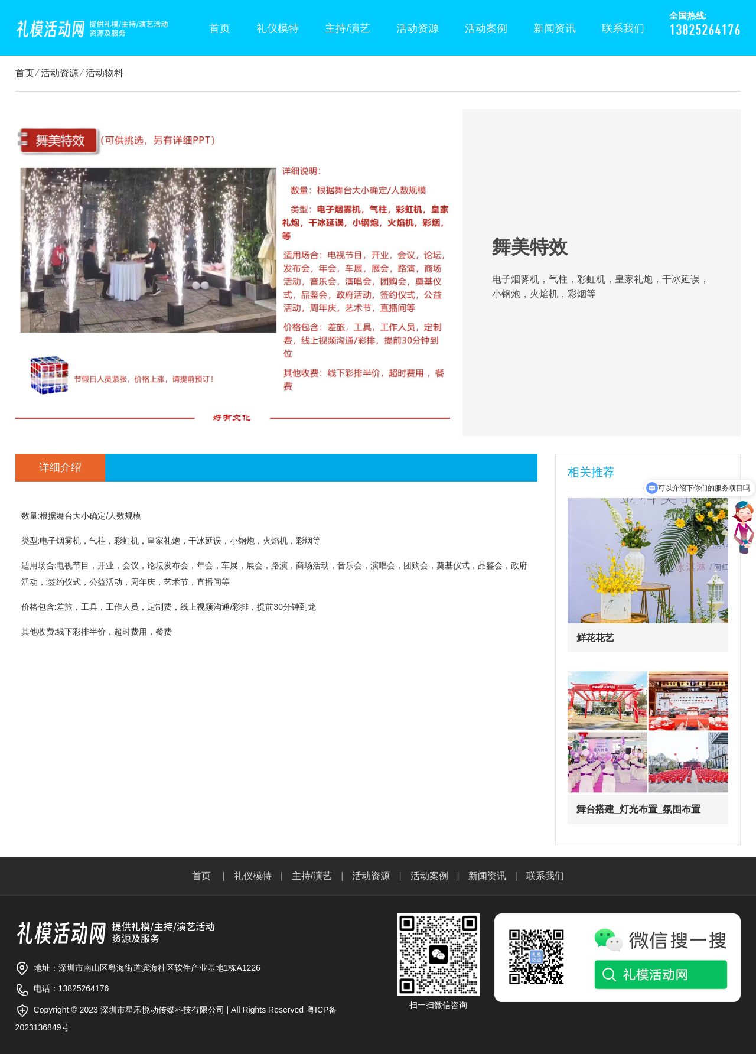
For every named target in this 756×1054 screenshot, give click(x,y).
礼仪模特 (277, 28)
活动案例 (486, 28)
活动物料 (104, 73)
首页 (219, 28)
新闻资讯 (554, 28)
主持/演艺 (347, 28)
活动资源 (417, 28)
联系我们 (623, 28)
